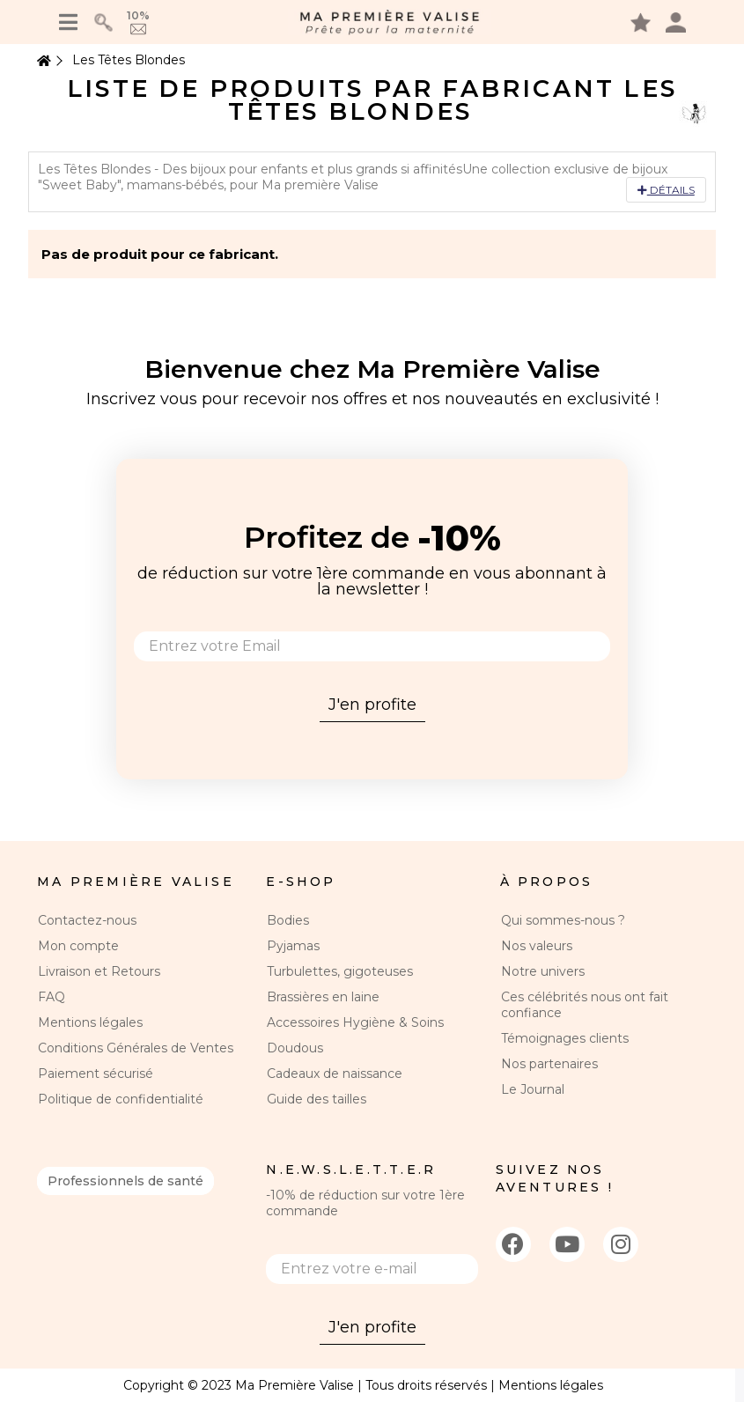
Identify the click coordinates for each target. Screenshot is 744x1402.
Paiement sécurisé (95, 1073)
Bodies (288, 920)
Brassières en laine (323, 997)
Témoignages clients (565, 1038)
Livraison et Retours (99, 971)
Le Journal (532, 1089)
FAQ (51, 997)
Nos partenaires (549, 1064)
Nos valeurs (536, 946)
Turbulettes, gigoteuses (340, 971)
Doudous (295, 1048)
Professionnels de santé (125, 1181)
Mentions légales (90, 1022)
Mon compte (78, 946)
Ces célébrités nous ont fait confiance (584, 1005)
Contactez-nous (87, 920)
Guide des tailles (316, 1099)
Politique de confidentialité (120, 1099)
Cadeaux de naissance (334, 1073)
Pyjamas (293, 946)
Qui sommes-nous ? (563, 920)
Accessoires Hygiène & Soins (355, 1022)
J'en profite (372, 704)
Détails (666, 189)
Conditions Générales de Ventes (135, 1048)
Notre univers (543, 971)
